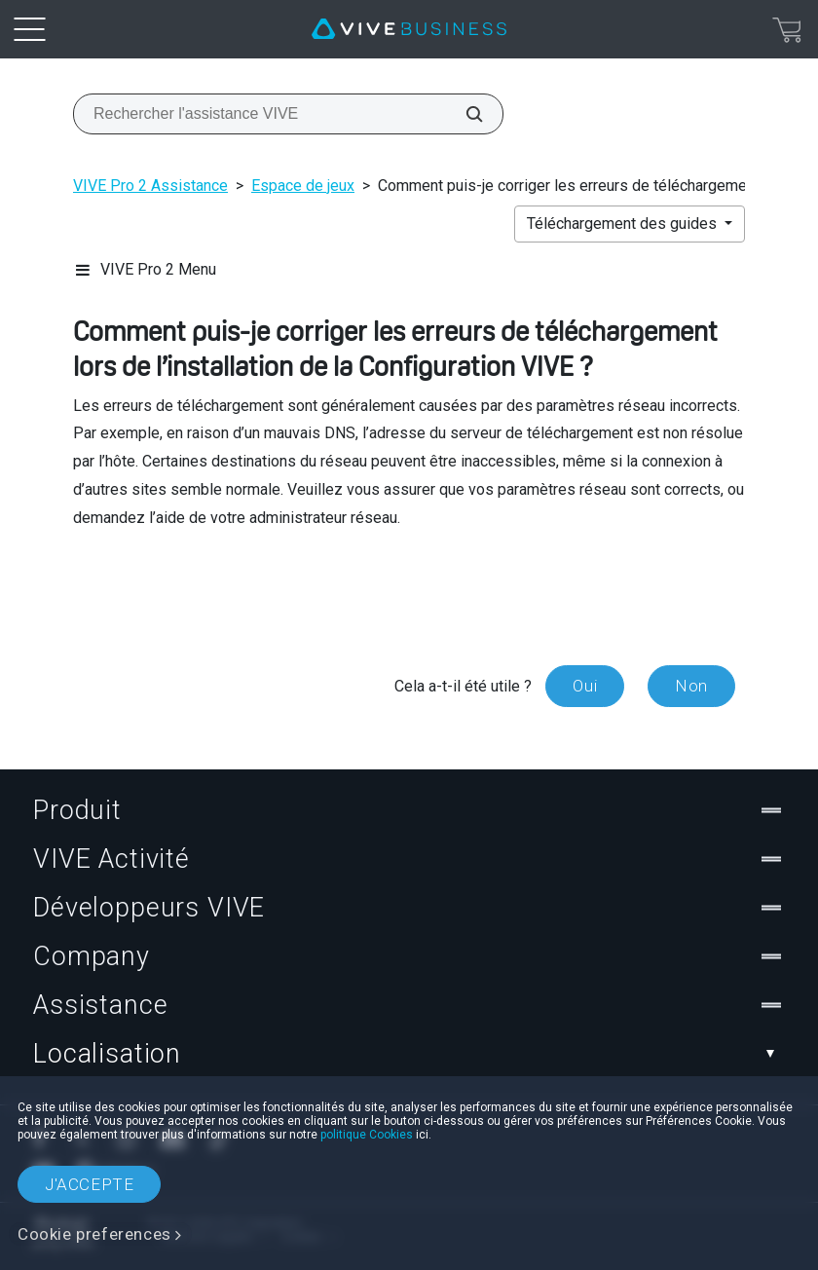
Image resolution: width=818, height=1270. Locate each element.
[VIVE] (409, 29)
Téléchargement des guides (624, 223)
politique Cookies (366, 1134)
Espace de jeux (302, 185)
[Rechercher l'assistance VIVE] (463, 113)
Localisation (409, 1053)
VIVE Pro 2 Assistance (150, 185)
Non (691, 685)
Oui (585, 685)
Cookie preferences (94, 1234)
